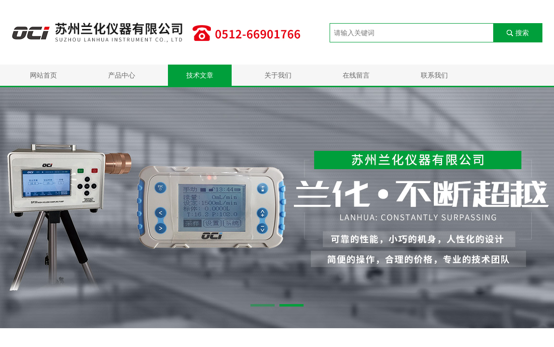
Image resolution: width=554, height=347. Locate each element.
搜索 (522, 33)
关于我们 (277, 75)
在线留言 (356, 75)
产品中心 (121, 75)
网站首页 (43, 75)
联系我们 (434, 75)
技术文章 (199, 75)
